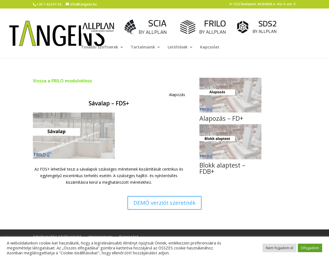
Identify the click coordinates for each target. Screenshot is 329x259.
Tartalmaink (143, 47)
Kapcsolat (209, 47)
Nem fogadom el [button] (279, 247)
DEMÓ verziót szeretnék (164, 202)
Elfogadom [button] (310, 247)
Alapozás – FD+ (221, 118)
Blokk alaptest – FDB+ (222, 168)
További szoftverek (99, 47)
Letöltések (178, 47)
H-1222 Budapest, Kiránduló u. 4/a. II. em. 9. (262, 4)
